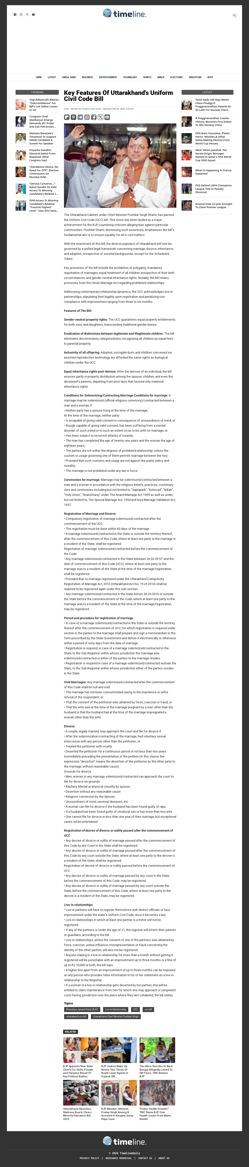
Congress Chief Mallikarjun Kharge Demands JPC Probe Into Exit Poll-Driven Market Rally (41, 121)
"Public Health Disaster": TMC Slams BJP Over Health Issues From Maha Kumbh (155, 1114)
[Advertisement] (124, 47)
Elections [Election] (176, 77)
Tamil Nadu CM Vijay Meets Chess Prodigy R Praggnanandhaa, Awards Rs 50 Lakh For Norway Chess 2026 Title (213, 105)
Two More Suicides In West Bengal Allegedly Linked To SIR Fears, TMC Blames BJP (156, 1071)
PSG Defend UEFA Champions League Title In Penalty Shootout (213, 189)
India (66, 109)
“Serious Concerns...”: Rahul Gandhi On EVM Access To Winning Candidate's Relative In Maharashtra (43, 188)
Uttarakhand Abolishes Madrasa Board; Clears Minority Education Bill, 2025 (77, 1114)
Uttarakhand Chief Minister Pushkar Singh (116, 1016)
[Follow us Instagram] (21, 14)
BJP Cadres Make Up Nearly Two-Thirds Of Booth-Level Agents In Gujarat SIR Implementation (114, 1071)
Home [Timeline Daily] (39, 77)
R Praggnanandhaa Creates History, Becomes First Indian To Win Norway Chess (213, 122)
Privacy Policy (89, 1158)
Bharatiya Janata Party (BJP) (82, 1009)
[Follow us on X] (27, 14)
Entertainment (108, 77)
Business (87, 77)
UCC (135, 1009)
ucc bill (148, 1009)
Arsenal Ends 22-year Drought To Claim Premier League (213, 205)
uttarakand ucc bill (76, 1016)
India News (69, 77)
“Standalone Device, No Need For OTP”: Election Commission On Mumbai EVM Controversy (44, 172)
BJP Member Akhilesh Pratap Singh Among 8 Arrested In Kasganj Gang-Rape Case (117, 1114)
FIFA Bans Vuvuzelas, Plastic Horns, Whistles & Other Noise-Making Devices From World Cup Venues (212, 138)
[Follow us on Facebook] (14, 14)
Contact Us (145, 1158)
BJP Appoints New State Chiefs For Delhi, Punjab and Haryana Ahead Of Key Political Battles (78, 1071)
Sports (147, 77)
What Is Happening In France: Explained (213, 172)
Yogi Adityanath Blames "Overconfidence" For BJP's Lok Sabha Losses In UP (44, 105)
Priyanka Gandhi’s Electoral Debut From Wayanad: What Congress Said (42, 155)
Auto (210, 77)
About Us (163, 1158)
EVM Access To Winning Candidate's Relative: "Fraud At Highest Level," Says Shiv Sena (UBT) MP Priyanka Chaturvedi (43, 205)
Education (195, 77)
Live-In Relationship (115, 1009)
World (160, 77)
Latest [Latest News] (52, 77)
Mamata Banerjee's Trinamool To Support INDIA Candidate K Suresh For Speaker (42, 138)
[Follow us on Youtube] (33, 14)
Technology (130, 77)
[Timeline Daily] (124, 1140)
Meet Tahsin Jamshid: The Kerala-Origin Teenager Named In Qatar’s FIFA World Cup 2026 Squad (213, 155)
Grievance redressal (118, 1158)
